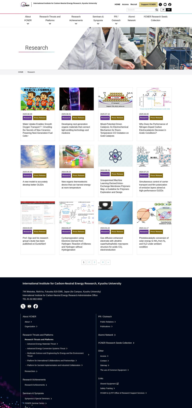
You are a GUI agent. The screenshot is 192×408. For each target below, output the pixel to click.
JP (163, 10)
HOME (20, 72)
